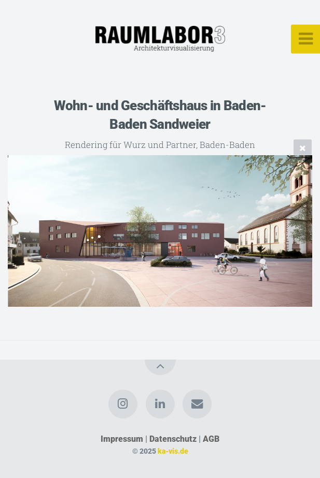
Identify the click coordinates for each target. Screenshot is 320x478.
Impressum (122, 439)
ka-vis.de (173, 451)
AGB (211, 439)
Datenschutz (173, 439)
